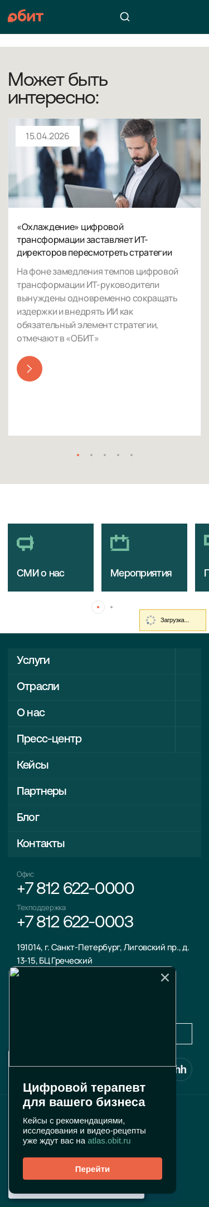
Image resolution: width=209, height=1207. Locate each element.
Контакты (41, 844)
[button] (78, 455)
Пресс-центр (49, 739)
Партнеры (41, 792)
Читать (29, 369)
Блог (28, 818)
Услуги (33, 661)
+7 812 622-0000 (75, 889)
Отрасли (38, 687)
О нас (31, 713)
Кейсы (32, 765)
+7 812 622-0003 (75, 923)
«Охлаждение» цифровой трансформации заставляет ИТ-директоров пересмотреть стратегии (94, 239)
